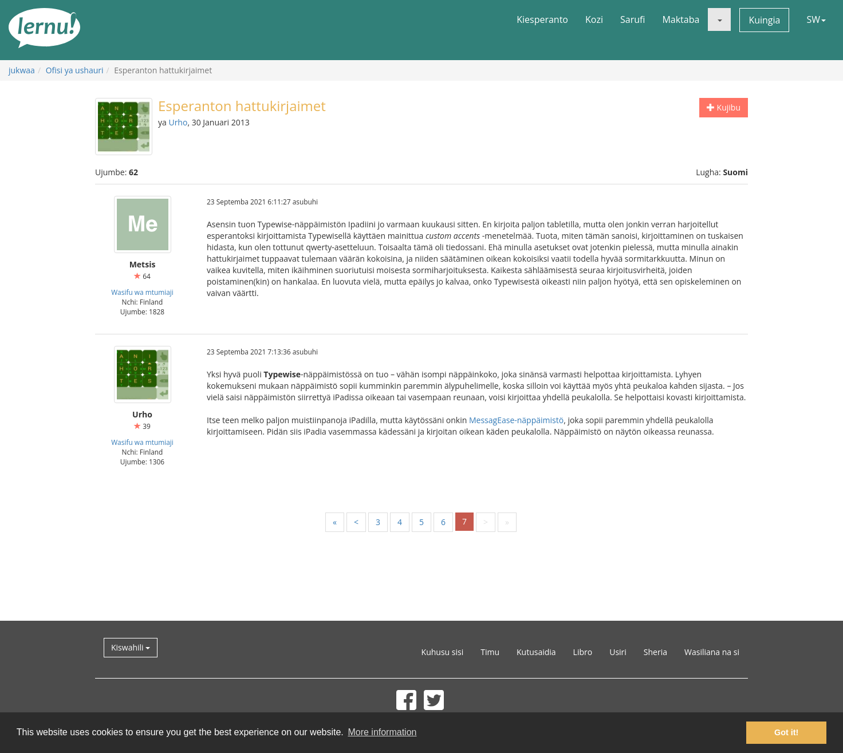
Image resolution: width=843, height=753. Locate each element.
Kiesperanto (542, 19)
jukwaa (22, 70)
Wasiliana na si (711, 651)
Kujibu (723, 107)
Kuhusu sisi (443, 651)
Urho (177, 122)
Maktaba (680, 19)
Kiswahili (130, 647)
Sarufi (632, 19)
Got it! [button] (786, 732)
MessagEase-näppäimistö (516, 420)
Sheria (655, 651)
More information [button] (382, 732)
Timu (489, 651)
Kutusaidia (536, 651)
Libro (583, 651)
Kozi (594, 19)
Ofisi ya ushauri (75, 70)
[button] (719, 19)
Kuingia (764, 20)
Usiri (618, 651)
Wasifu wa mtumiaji (142, 292)
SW (816, 19)
